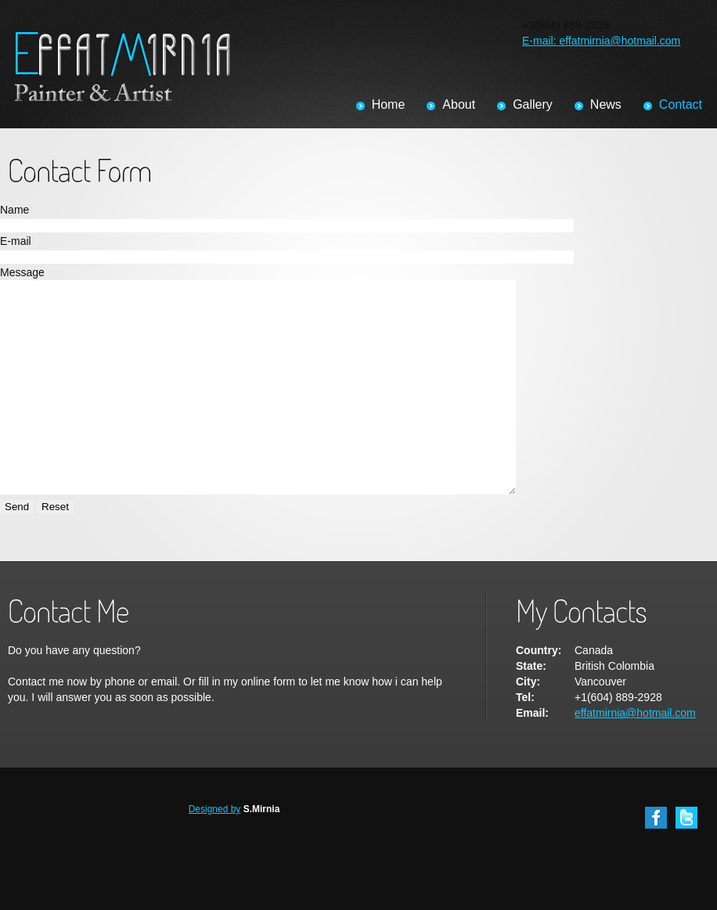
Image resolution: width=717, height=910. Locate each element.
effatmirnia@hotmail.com (635, 755)
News (606, 104)
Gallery (533, 104)
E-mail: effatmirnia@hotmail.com (601, 40)
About (458, 104)
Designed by (215, 851)
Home (388, 104)
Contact (680, 104)
